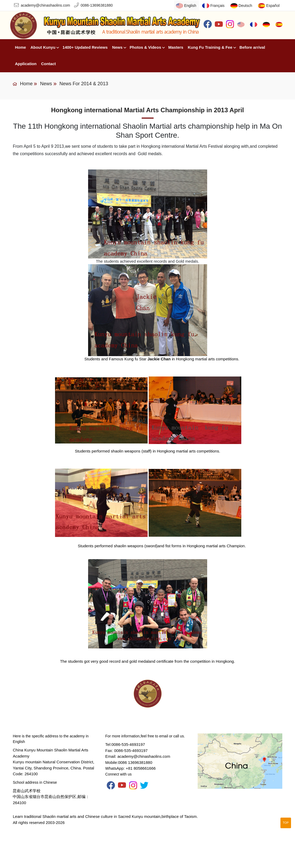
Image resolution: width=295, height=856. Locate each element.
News (117, 47)
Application (26, 63)
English (190, 5)
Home (20, 47)
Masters (175, 47)
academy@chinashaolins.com (45, 5)
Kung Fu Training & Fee (210, 47)
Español (273, 5)
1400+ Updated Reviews (85, 47)
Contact (48, 63)
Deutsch (245, 5)
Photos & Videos (145, 47)
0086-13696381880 (97, 5)
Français (217, 5)
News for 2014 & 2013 (84, 83)
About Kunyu (42, 47)
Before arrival (252, 47)
